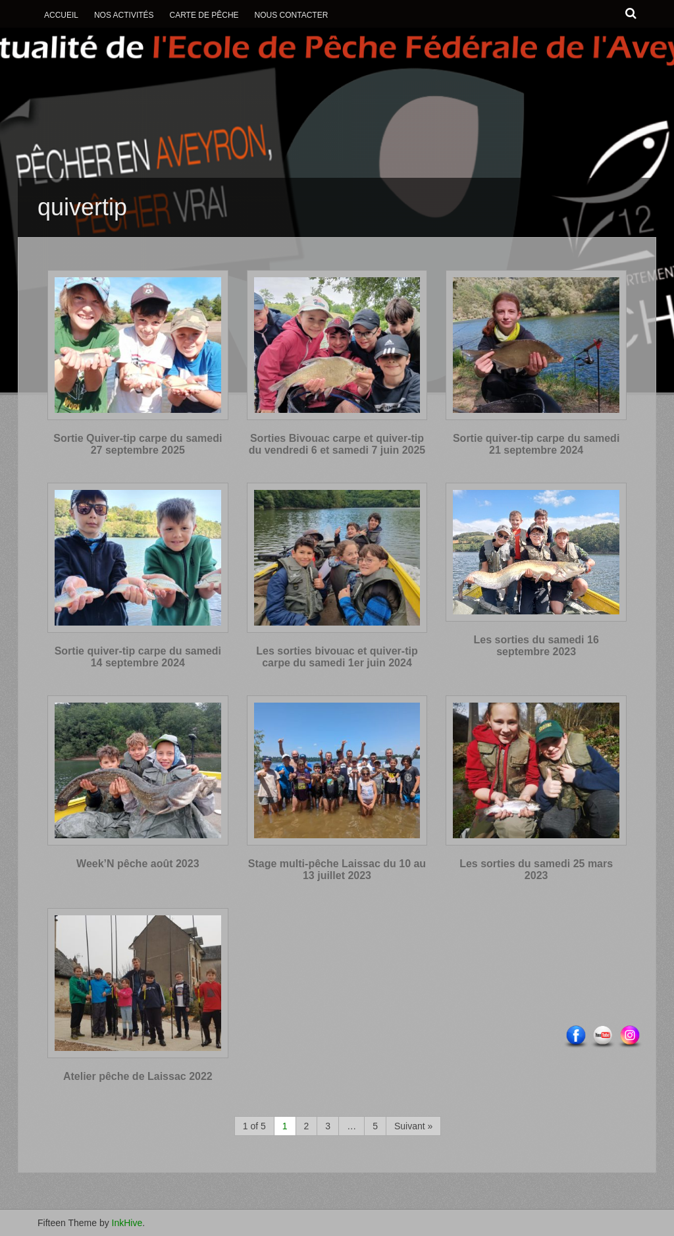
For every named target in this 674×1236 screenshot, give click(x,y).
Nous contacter (291, 15)
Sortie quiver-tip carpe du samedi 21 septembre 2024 (536, 444)
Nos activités (124, 15)
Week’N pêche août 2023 (137, 863)
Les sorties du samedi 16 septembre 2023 (535, 645)
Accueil (61, 15)
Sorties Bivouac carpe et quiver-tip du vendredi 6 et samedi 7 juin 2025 (337, 444)
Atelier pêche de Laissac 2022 (138, 1076)
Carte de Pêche (203, 15)
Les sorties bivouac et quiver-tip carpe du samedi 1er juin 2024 (336, 656)
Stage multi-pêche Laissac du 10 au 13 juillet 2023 (337, 869)
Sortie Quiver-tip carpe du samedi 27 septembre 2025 (137, 444)
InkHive (127, 1223)
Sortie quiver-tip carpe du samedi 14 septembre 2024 (138, 656)
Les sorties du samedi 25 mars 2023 (536, 869)
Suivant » (413, 1126)
